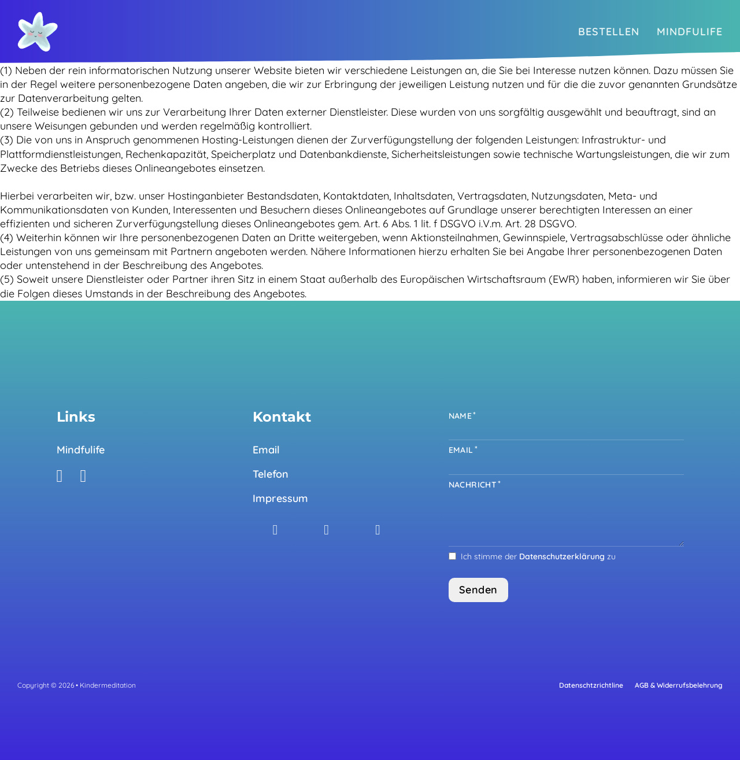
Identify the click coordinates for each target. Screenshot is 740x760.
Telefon (270, 474)
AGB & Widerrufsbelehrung (679, 685)
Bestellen (608, 31)
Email (266, 449)
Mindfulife (690, 31)
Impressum (280, 498)
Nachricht (473, 484)
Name (460, 416)
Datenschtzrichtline (591, 685)
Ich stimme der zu (538, 556)
